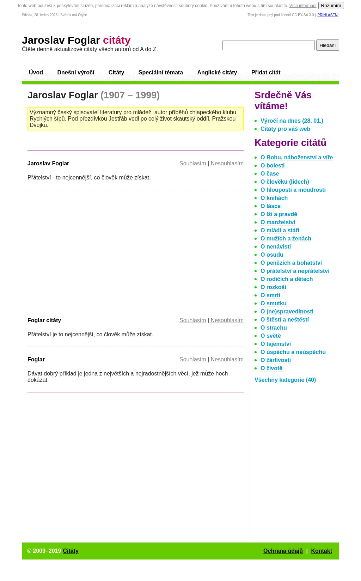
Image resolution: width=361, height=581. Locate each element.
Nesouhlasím (227, 163)
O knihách (274, 198)
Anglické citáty (217, 72)
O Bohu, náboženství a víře (297, 157)
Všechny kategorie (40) (285, 380)
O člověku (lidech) (285, 182)
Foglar (36, 359)
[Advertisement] (86, 252)
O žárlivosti (276, 360)
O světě (271, 336)
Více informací (303, 5)
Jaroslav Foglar (76, 40)
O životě (271, 368)
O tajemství (276, 344)
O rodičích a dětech (287, 279)
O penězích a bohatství (291, 263)
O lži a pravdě (279, 214)
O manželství (278, 222)
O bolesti (272, 166)
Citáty (116, 72)
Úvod (36, 72)
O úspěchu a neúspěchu (293, 352)
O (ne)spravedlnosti (287, 311)
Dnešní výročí (75, 72)
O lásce (271, 206)
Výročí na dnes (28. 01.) (292, 121)
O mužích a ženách (286, 238)
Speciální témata (161, 72)
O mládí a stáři (280, 230)
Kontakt (321, 551)
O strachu (274, 328)
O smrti (270, 295)
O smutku (274, 303)
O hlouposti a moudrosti (293, 190)
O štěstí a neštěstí (285, 320)
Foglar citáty (44, 320)
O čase (270, 174)
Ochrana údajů (283, 551)
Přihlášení (328, 15)
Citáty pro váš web (285, 129)
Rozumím (331, 5)
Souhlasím (192, 163)
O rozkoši (273, 287)
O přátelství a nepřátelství (295, 271)
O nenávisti (276, 247)
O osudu (272, 255)
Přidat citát (266, 72)
